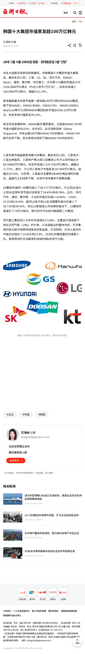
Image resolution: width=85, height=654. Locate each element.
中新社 (53, 594)
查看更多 (14, 460)
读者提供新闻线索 (69, 610)
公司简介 (7, 610)
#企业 (10, 414)
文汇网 (42, 594)
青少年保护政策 (39, 610)
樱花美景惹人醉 (18, 452)
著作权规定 (53, 610)
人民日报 (22, 594)
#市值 (26, 414)
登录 (65, 12)
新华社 (32, 594)
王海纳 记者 (9, 41)
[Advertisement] (43, 378)
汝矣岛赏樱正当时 (19, 446)
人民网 (63, 594)
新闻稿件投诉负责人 (12, 615)
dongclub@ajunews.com (39, 640)
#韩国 (41, 414)
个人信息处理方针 (21, 610)
